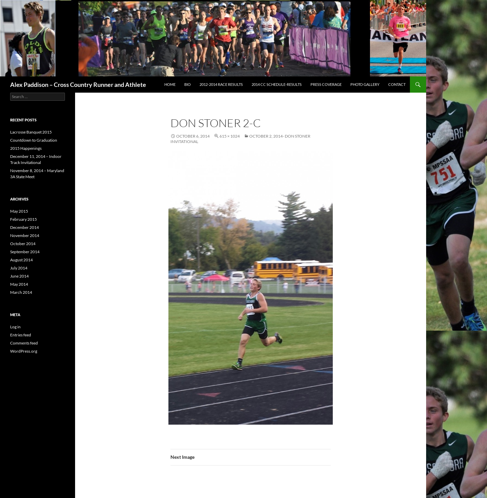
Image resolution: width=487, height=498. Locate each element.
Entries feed (20, 334)
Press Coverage (326, 84)
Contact (396, 84)
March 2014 (21, 292)
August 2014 (21, 259)
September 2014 (25, 251)
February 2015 (23, 219)
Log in (15, 326)
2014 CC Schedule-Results (277, 84)
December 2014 (24, 227)
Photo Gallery (364, 84)
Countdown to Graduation (33, 140)
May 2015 (19, 211)
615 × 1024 (229, 136)
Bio (187, 84)
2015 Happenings (26, 148)
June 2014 (19, 276)
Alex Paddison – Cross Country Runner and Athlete (78, 84)
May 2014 (19, 284)
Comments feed (24, 343)
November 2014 (24, 235)
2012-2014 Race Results (221, 84)
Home (170, 84)
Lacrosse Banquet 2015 (31, 132)
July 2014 (18, 267)
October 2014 (23, 243)
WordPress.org (23, 351)
